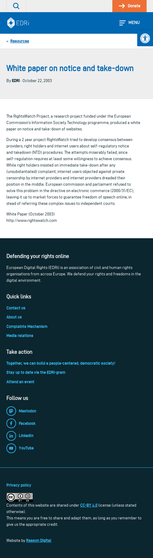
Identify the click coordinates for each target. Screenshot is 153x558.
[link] (145, 38)
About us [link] (14, 317)
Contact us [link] (15, 307)
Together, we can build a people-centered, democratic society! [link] (60, 363)
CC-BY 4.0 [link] (88, 505)
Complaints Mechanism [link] (26, 326)
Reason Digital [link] (38, 540)
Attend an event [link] (20, 381)
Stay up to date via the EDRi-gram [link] (35, 372)
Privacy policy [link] (18, 485)
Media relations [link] (19, 335)
